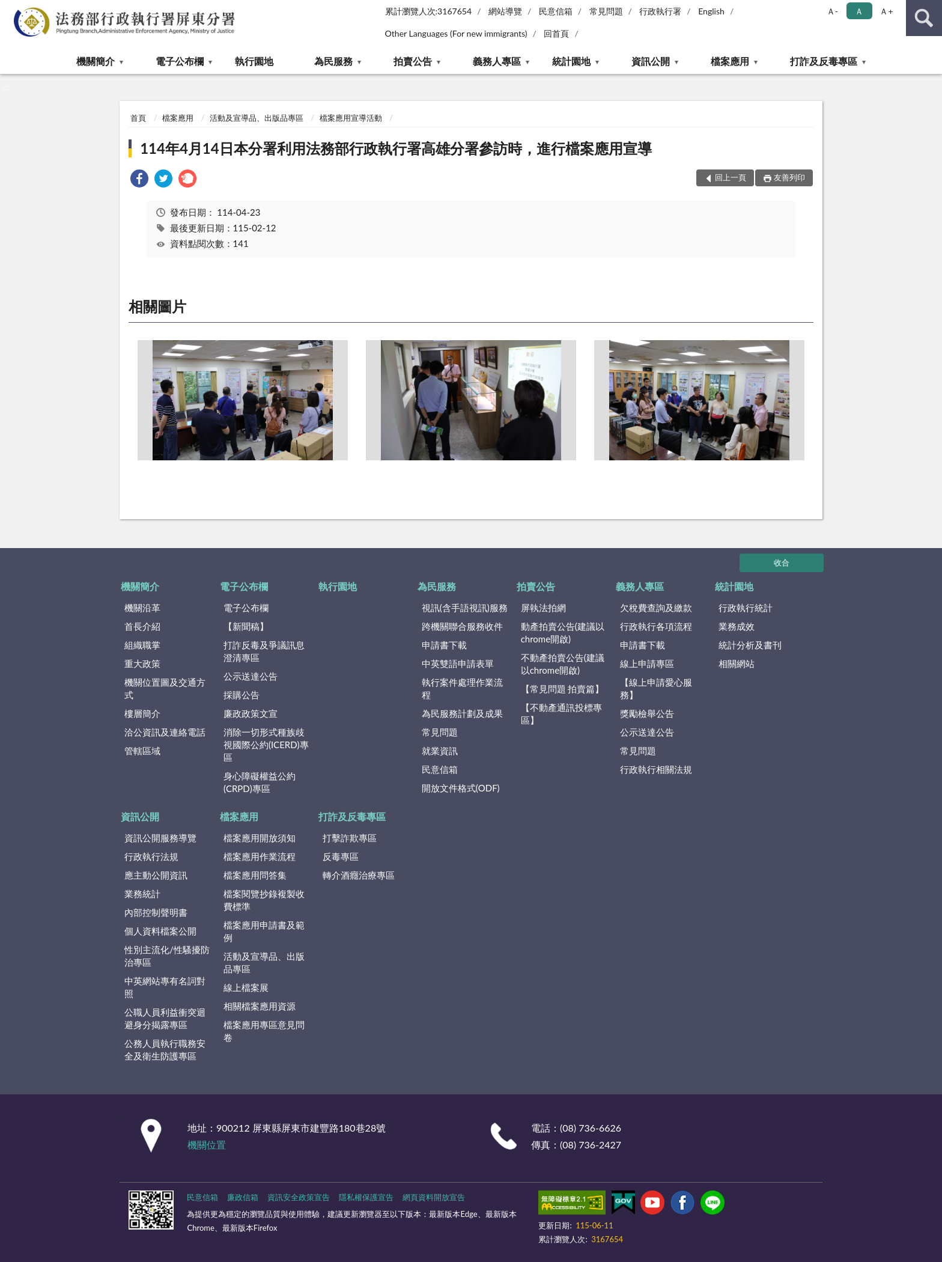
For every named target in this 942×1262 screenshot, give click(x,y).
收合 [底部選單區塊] (781, 562)
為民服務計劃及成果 (462, 713)
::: (10, 9)
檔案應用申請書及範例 (264, 931)
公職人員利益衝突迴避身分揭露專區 (164, 1018)
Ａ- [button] (832, 11)
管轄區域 (142, 750)
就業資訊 (440, 750)
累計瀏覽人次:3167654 (428, 11)
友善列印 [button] (789, 177)
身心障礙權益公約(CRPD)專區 (259, 782)
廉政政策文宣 (250, 713)
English (711, 11)
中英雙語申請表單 (458, 663)
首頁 (138, 118)
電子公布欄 (180, 61)
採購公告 (241, 694)
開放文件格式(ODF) (461, 787)
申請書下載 (444, 644)
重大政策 (142, 663)
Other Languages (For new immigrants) (456, 33)
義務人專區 (497, 61)
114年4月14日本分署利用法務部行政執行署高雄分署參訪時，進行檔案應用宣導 (396, 148)
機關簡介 (95, 61)
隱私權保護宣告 (366, 1197)
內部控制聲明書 (155, 912)
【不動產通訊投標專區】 (561, 713)
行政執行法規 (151, 856)
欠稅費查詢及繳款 (656, 607)
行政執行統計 (746, 607)
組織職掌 (142, 644)
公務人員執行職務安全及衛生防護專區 (164, 1049)
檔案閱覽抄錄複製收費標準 (264, 900)
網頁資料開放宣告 (434, 1197)
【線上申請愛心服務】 (656, 688)
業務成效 (737, 626)
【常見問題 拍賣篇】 (562, 688)
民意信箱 (556, 11)
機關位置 (206, 1144)
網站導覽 (505, 11)
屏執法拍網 (543, 607)
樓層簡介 (142, 713)
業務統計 (142, 893)
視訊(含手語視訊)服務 (465, 607)
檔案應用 (730, 61)
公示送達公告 (250, 676)
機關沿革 (142, 607)
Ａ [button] (859, 11)
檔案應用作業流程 (259, 856)
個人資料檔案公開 (160, 930)
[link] (139, 180)
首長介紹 (142, 626)
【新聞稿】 (246, 626)
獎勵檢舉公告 (647, 713)
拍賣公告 (413, 61)
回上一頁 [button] (730, 177)
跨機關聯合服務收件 (462, 626)
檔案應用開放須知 (259, 837)
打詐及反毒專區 (823, 61)
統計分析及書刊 (750, 644)
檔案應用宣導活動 (351, 118)
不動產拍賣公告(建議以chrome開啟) (562, 663)
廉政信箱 (242, 1197)
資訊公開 (650, 61)
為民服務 (333, 61)
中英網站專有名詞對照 (164, 987)
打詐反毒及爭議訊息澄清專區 (264, 651)
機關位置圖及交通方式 (164, 688)
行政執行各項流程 (656, 626)
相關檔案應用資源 (259, 1006)
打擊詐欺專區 (350, 837)
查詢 (924, 18)
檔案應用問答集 (255, 875)
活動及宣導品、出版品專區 (256, 118)
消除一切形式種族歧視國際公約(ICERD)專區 (266, 745)
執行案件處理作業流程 (462, 688)
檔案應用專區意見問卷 (264, 1031)
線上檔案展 (246, 987)
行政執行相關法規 (656, 769)
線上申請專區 (647, 663)
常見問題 (606, 11)
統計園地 (571, 61)
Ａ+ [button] (886, 11)
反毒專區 (341, 856)
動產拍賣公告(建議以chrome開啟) (562, 632)
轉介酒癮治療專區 (359, 875)
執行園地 (254, 61)
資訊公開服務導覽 (160, 837)
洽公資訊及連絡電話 (164, 732)
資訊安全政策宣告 (298, 1197)
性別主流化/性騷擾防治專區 (167, 956)
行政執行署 (660, 11)
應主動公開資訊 (155, 875)
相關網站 (737, 663)
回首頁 (556, 33)
